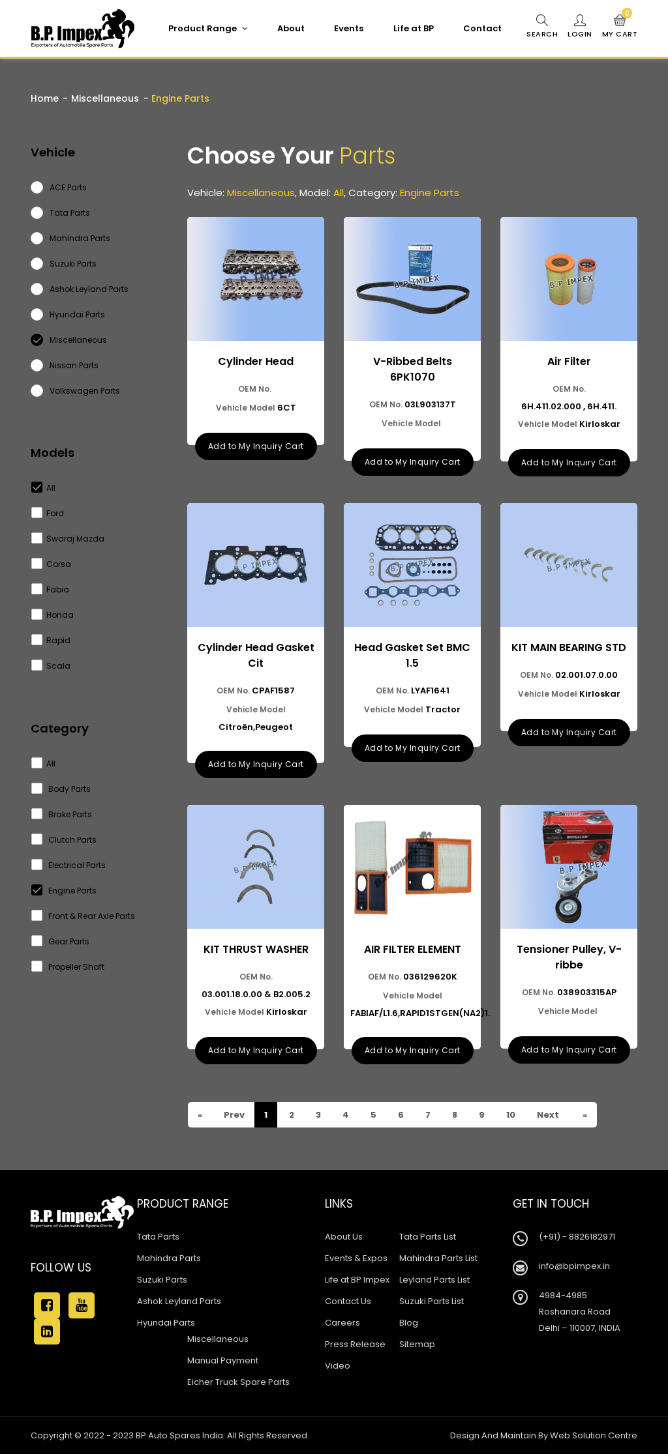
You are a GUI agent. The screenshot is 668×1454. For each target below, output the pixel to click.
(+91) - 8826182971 (577, 1236)
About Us (344, 1236)
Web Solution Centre (593, 1435)
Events (348, 28)
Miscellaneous (105, 98)
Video (337, 1365)
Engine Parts (64, 890)
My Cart (620, 26)
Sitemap (417, 1344)
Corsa (51, 564)
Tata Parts (158, 1236)
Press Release (355, 1344)
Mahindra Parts (169, 1258)
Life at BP (413, 28)
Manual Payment (222, 1360)
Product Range (207, 28)
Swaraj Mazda (68, 538)
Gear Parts (60, 941)
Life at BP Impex (357, 1279)
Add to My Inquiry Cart (256, 446)
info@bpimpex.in (574, 1266)
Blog (408, 1322)
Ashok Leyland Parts (179, 1301)
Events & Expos (356, 1258)
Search (542, 26)
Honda (53, 614)
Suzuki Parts (162, 1279)
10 (509, 1115)
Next (547, 1115)
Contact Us (348, 1301)
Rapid (51, 640)
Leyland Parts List (434, 1279)
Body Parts (61, 788)
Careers (342, 1322)
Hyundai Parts (166, 1322)
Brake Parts (62, 814)
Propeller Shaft (68, 966)
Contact (482, 28)
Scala (51, 665)
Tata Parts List (427, 1236)
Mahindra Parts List (438, 1258)
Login (580, 26)
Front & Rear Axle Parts (83, 916)
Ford (48, 513)
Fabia (50, 589)
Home (45, 98)
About (291, 28)
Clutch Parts (64, 839)
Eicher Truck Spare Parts (238, 1382)
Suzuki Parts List (431, 1301)
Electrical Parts (69, 865)
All (43, 487)
